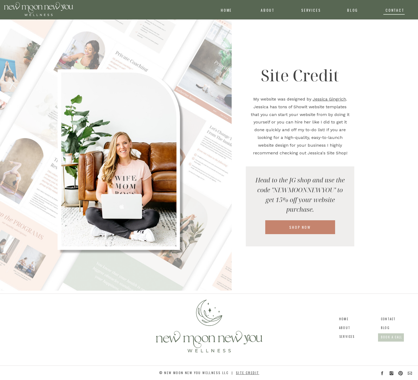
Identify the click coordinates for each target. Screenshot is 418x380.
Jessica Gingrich (329, 99)
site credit (247, 372)
